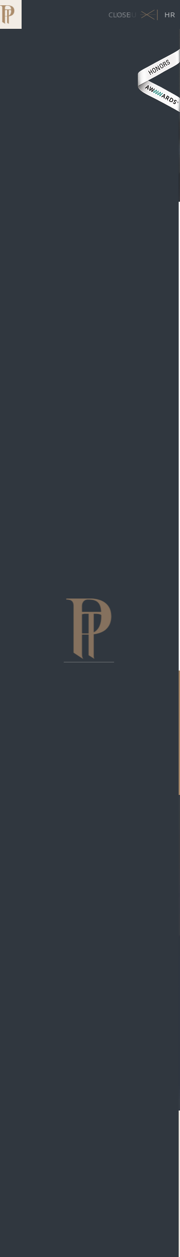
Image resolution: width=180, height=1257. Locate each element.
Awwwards (158, 80)
